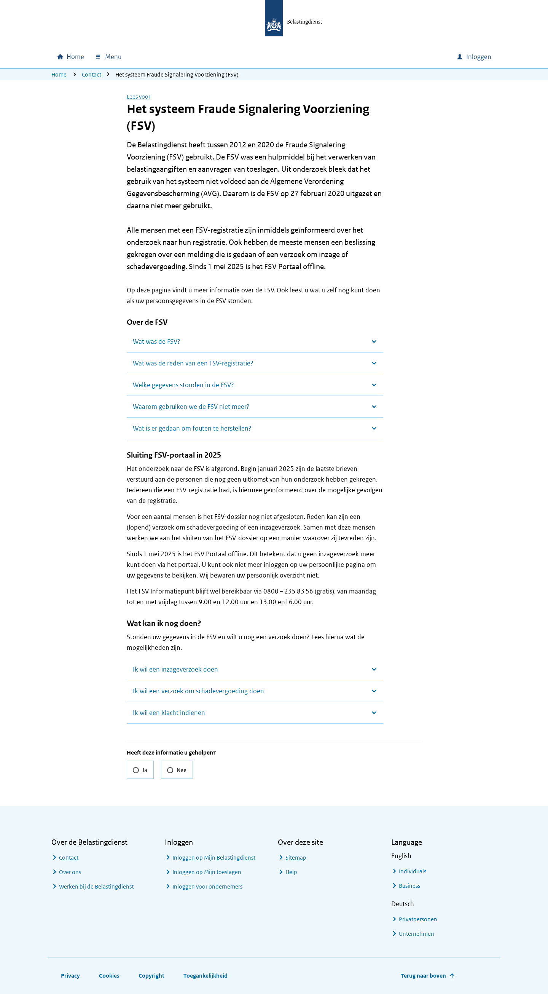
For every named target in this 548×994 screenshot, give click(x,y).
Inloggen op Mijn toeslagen (206, 872)
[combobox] (385, 57)
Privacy (70, 975)
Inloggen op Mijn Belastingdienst (213, 857)
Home (59, 74)
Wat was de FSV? (156, 341)
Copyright (151, 975)
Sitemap (295, 857)
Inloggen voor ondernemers (207, 886)
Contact (91, 74)
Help (291, 872)
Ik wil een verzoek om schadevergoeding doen (198, 691)
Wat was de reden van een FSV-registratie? (193, 363)
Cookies (109, 975)
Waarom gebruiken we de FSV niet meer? (191, 406)
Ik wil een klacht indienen (169, 712)
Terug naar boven (423, 975)
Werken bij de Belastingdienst (96, 886)
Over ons (70, 872)
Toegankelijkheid (205, 975)
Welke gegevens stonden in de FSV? (183, 385)
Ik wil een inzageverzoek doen (175, 669)
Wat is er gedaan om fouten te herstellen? (192, 428)
